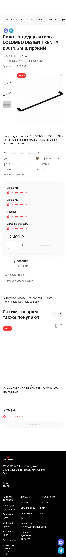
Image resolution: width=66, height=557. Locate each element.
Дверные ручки (8, 516)
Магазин (44, 502)
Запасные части (8, 533)
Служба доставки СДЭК (19, 280)
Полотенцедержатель (30, 298)
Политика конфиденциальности (33, 525)
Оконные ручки (8, 524)
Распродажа (10, 540)
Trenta (48, 298)
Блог (42, 513)
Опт (23, 518)
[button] (54, 314)
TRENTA (22, 55)
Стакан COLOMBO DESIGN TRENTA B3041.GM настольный (30, 390)
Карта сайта (6, 484)
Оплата (25, 502)
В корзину (43, 245)
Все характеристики (14, 174)
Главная (7, 19)
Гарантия (26, 513)
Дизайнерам (28, 507)
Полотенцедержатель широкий (21, 301)
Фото (43, 507)
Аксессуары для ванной (29, 19)
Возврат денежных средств (27, 535)
